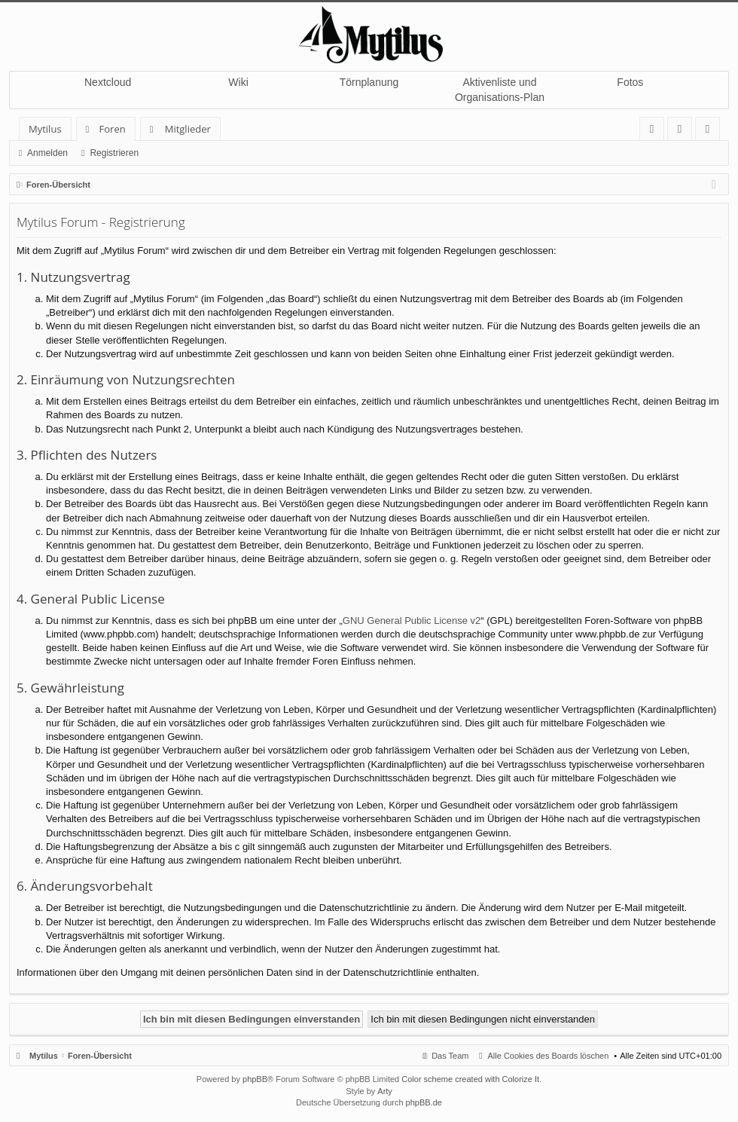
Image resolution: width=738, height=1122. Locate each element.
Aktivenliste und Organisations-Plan (499, 89)
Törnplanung (369, 82)
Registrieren (114, 153)
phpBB (254, 1079)
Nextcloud (107, 82)
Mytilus (45, 129)
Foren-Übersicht (100, 1055)
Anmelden (47, 153)
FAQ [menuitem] (656, 131)
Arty (384, 1091)
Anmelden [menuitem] (683, 131)
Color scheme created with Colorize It (470, 1079)
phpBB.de (424, 1102)
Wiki (238, 82)
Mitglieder (188, 129)
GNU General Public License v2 (412, 620)
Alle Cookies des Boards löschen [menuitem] (548, 1055)
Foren (112, 129)
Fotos (630, 82)
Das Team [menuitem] (450, 1055)
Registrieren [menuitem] (711, 131)
